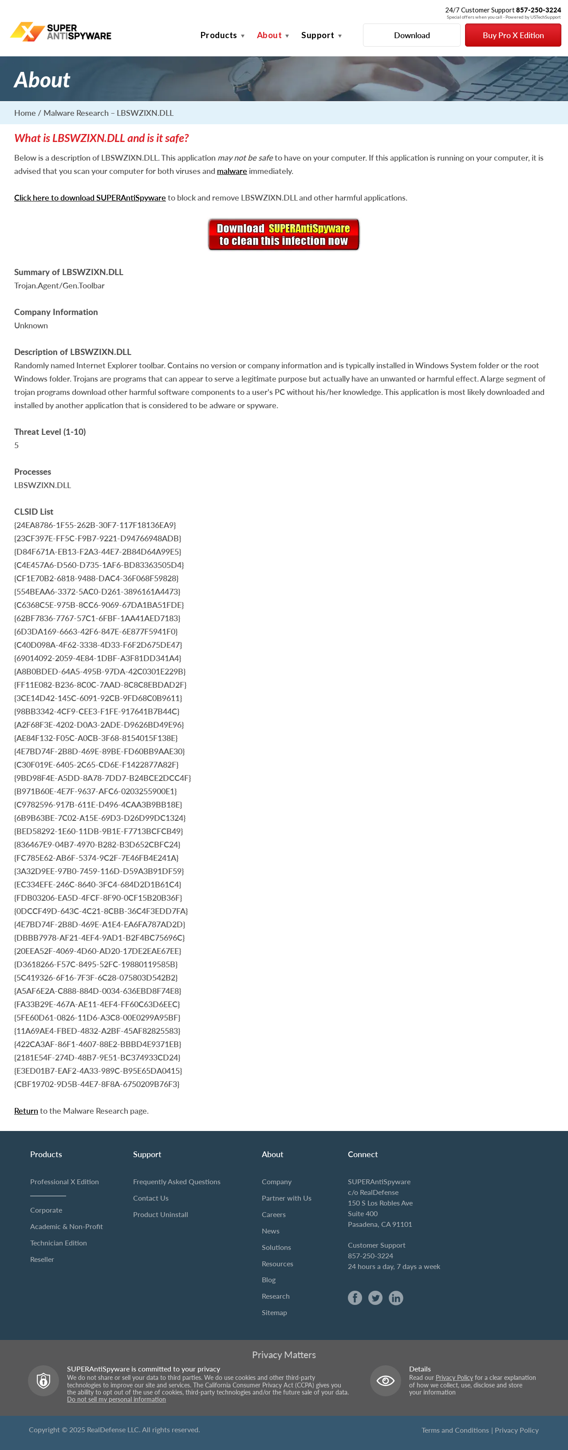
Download (412, 35)
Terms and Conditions (455, 1430)
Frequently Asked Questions (177, 1181)
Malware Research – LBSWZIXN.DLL (108, 113)
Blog (269, 1279)
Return (26, 1110)
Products (219, 35)
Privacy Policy (454, 1377)
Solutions (276, 1247)
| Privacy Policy (515, 1430)
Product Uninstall (160, 1214)
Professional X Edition (64, 1181)
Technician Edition (58, 1242)
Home (25, 113)
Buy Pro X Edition (513, 35)
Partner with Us (287, 1198)
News (271, 1230)
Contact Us (151, 1198)
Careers (274, 1214)
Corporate (46, 1210)
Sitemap (274, 1312)
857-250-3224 (370, 1255)
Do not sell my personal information (116, 1399)
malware (232, 171)
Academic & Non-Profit (66, 1226)
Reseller (42, 1259)
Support (318, 35)
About (269, 35)
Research (276, 1296)
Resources (277, 1263)
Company (277, 1181)
